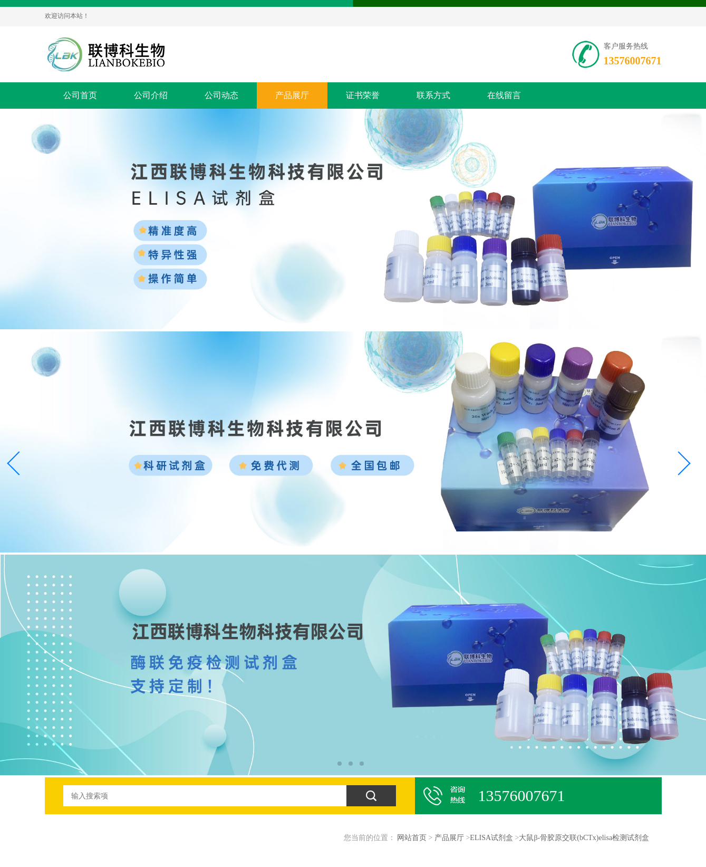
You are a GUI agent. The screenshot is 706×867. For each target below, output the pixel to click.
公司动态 (221, 95)
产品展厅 (292, 95)
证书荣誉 (363, 95)
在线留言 (504, 95)
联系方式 (433, 95)
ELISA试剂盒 (491, 838)
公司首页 (80, 95)
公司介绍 (151, 95)
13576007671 (633, 60)
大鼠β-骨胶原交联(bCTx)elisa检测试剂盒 (584, 838)
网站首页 (412, 838)
